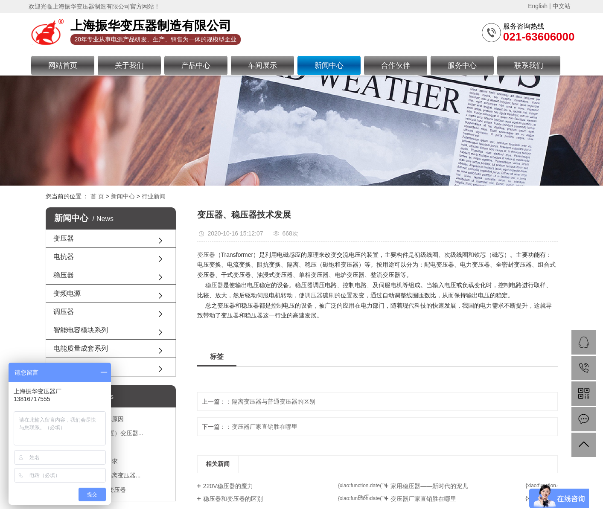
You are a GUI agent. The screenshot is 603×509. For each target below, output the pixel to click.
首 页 (97, 196)
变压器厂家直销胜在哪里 (264, 426)
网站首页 (62, 65)
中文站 (562, 6)
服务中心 (462, 65)
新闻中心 (329, 65)
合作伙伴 (395, 65)
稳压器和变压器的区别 (233, 498)
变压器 (63, 238)
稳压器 (63, 275)
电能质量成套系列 (80, 348)
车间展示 (262, 65)
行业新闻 (154, 196)
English (538, 6)
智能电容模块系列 (80, 330)
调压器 (63, 311)
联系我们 (528, 65)
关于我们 (129, 65)
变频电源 (67, 293)
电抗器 (63, 256)
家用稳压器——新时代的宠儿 (429, 486)
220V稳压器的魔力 (228, 486)
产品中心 (195, 65)
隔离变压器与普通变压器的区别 (273, 401)
